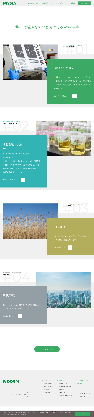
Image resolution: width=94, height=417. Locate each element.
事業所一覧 (62, 392)
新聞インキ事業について (65, 96)
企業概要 (61, 389)
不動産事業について (12, 316)
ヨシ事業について (63, 247)
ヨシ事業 (46, 389)
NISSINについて (33, 3)
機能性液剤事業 (48, 386)
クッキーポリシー (83, 396)
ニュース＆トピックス (58, 3)
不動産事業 (47, 392)
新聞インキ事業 (48, 383)
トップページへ (47, 349)
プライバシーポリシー (84, 393)
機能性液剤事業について (14, 180)
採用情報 (79, 383)
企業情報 (72, 3)
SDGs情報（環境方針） (65, 395)
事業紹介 (45, 3)
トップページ (6, 9)
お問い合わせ (84, 3)
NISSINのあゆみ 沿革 (65, 386)
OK (83, 413)
